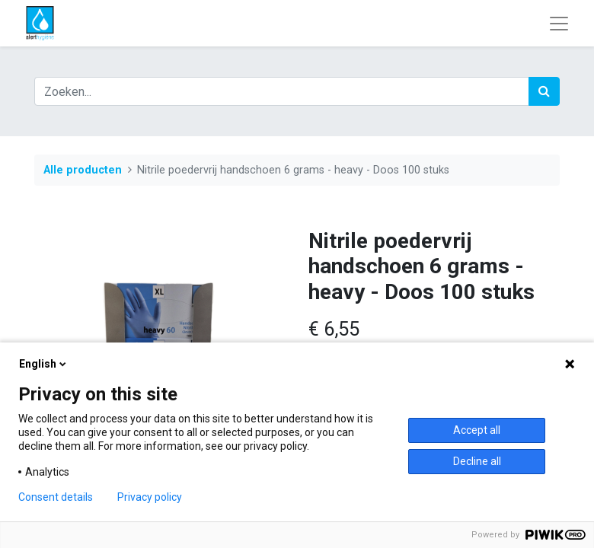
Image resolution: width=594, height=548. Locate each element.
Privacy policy (149, 497)
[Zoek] (544, 91)
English (44, 364)
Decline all (477, 461)
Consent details (55, 497)
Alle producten (82, 170)
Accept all (476, 430)
